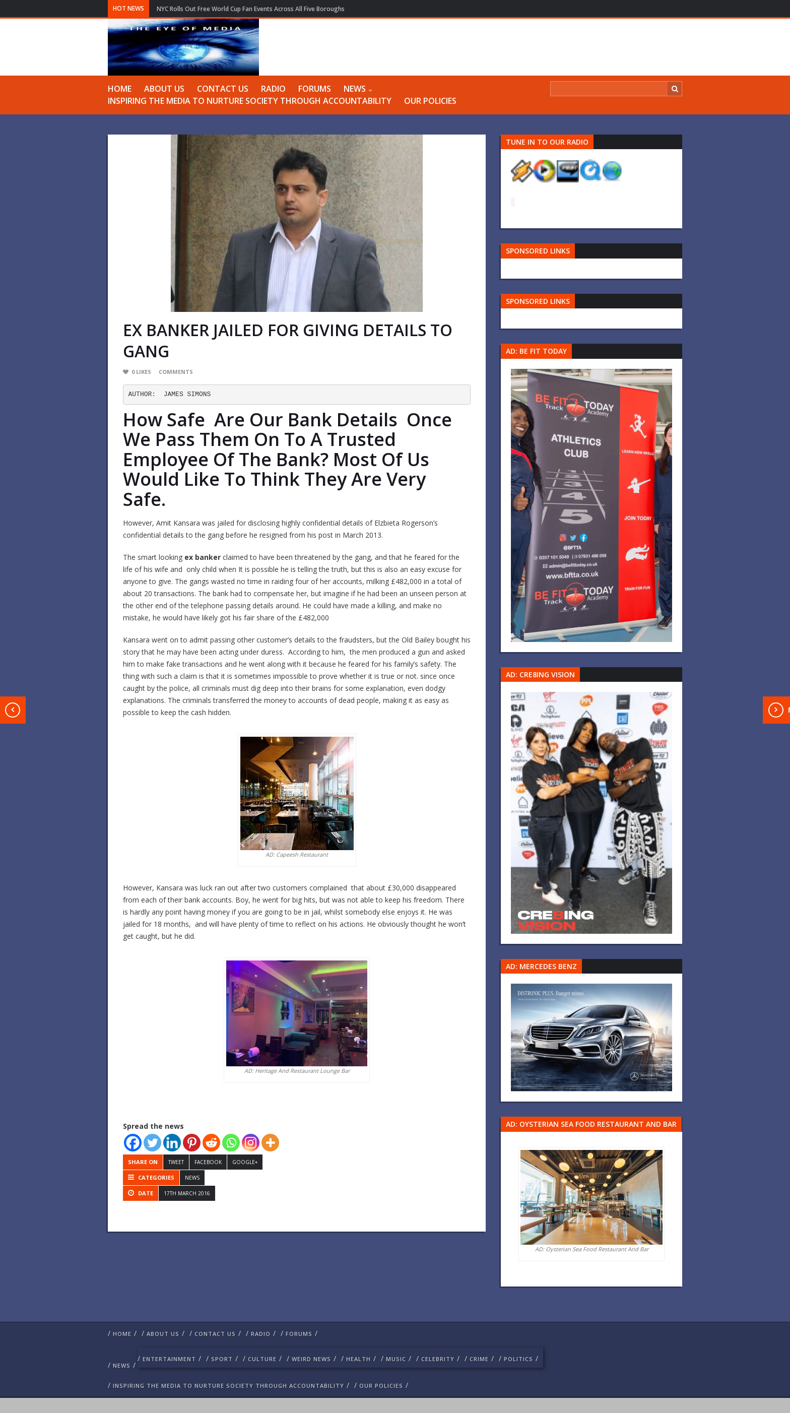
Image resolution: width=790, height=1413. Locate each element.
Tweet (176, 1162)
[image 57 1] (591, 504)
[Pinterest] (192, 1142)
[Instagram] (250, 1142)
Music (396, 1359)
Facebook (208, 1162)
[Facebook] (133, 1142)
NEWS (355, 88)
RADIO (273, 88)
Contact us (222, 88)
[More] (270, 1142)
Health (358, 1359)
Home (119, 88)
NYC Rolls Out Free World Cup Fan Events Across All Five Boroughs (251, 9)
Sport (222, 1359)
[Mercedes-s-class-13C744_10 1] (591, 1037)
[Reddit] (211, 1142)
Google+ (244, 1162)
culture (262, 1359)
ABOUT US (164, 88)
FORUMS (314, 88)
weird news (311, 1359)
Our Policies (430, 100)
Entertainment (169, 1359)
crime (479, 1359)
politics (518, 1359)
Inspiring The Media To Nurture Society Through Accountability (249, 100)
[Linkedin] (172, 1142)
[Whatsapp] (231, 1142)
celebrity (437, 1359)
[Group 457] (591, 812)
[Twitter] (152, 1142)
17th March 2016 (187, 1193)
